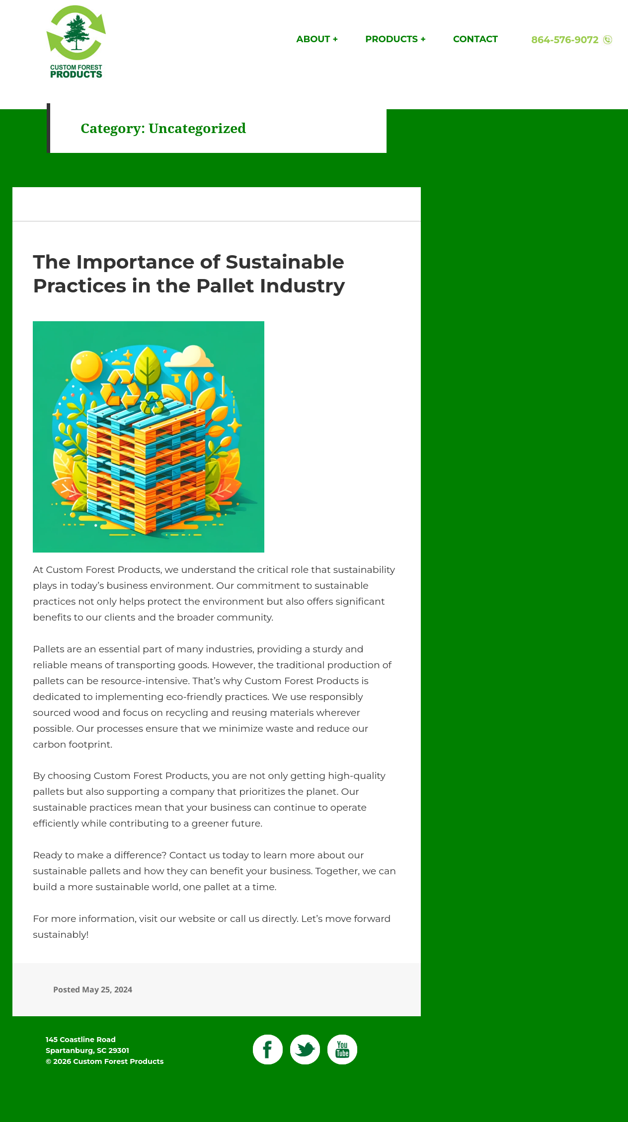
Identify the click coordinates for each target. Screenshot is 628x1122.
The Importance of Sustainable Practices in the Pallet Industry (189, 273)
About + (317, 39)
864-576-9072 (564, 40)
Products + (395, 39)
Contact (475, 39)
